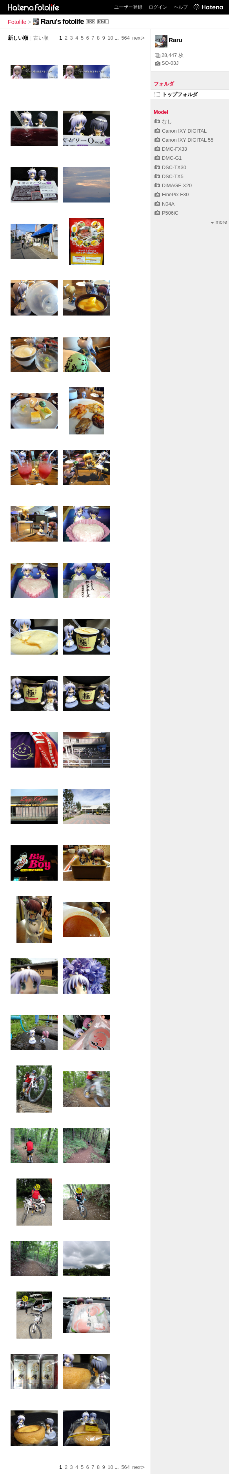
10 (110, 38)
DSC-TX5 (169, 176)
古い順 (41, 38)
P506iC (166, 213)
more (219, 222)
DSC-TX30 (170, 167)
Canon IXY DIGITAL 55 (183, 140)
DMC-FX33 (170, 149)
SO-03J (166, 63)
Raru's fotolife (62, 21)
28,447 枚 (169, 55)
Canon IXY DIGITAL (180, 131)
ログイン (158, 7)
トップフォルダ (176, 94)
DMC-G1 (168, 158)
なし (163, 121)
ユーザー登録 (128, 7)
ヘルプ (181, 7)
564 (125, 38)
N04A (164, 204)
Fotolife (17, 22)
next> (138, 38)
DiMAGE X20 (173, 185)
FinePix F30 (171, 194)
